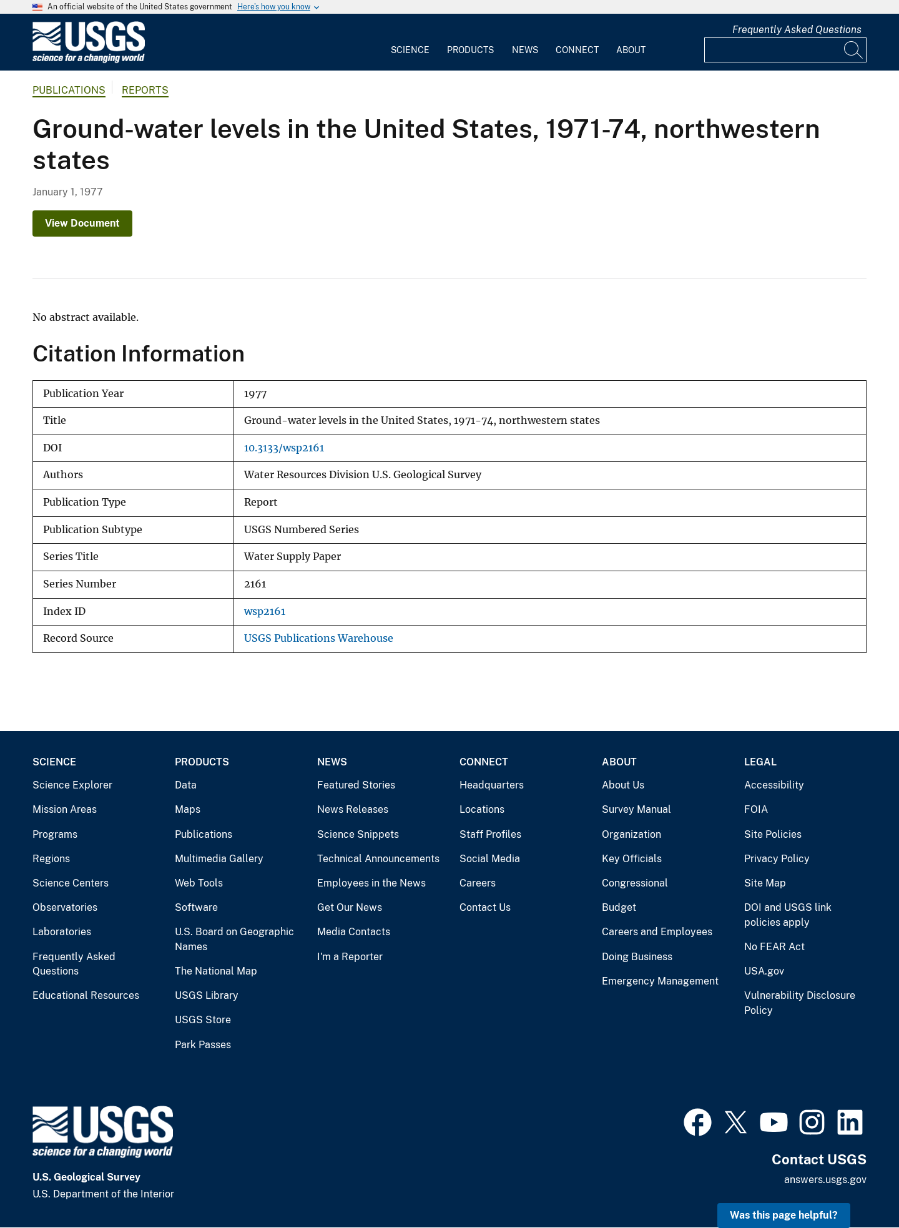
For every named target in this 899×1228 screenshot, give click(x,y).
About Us (623, 785)
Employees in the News (371, 883)
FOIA (756, 809)
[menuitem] (410, 42)
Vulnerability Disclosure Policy (799, 1003)
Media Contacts (353, 932)
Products (470, 50)
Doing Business (637, 957)
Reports (145, 90)
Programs (54, 834)
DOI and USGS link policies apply (788, 914)
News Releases (352, 809)
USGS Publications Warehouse (318, 638)
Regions (51, 859)
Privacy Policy (777, 859)
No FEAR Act (774, 947)
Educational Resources (85, 995)
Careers (477, 883)
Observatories (64, 907)
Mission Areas (64, 809)
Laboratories (61, 932)
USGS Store (203, 1020)
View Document (82, 223)
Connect (577, 50)
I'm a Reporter (350, 957)
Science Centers (70, 883)
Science (410, 50)
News (525, 50)
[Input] (785, 49)
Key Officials (632, 859)
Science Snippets (358, 834)
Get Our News (349, 907)
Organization (631, 834)
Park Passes (203, 1045)
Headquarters (491, 785)
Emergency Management (660, 981)
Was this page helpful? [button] (784, 1215)
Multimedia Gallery (219, 859)
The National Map (216, 971)
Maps (187, 809)
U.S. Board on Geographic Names (234, 939)
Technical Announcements (378, 859)
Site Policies (773, 834)
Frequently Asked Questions (797, 30)
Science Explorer (72, 785)
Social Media (489, 859)
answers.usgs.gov (825, 1180)
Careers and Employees (657, 932)
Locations (481, 809)
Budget (619, 907)
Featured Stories (356, 785)
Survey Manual (636, 809)
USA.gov (764, 971)
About (631, 50)
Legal (760, 762)
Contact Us (485, 907)
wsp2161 (264, 611)
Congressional (635, 883)
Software (196, 907)
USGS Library (206, 995)
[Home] (88, 60)
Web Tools (199, 883)
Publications (69, 90)
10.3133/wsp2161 (284, 448)
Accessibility (774, 785)
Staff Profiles (490, 834)
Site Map (765, 883)
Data (186, 785)
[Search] (854, 49)
